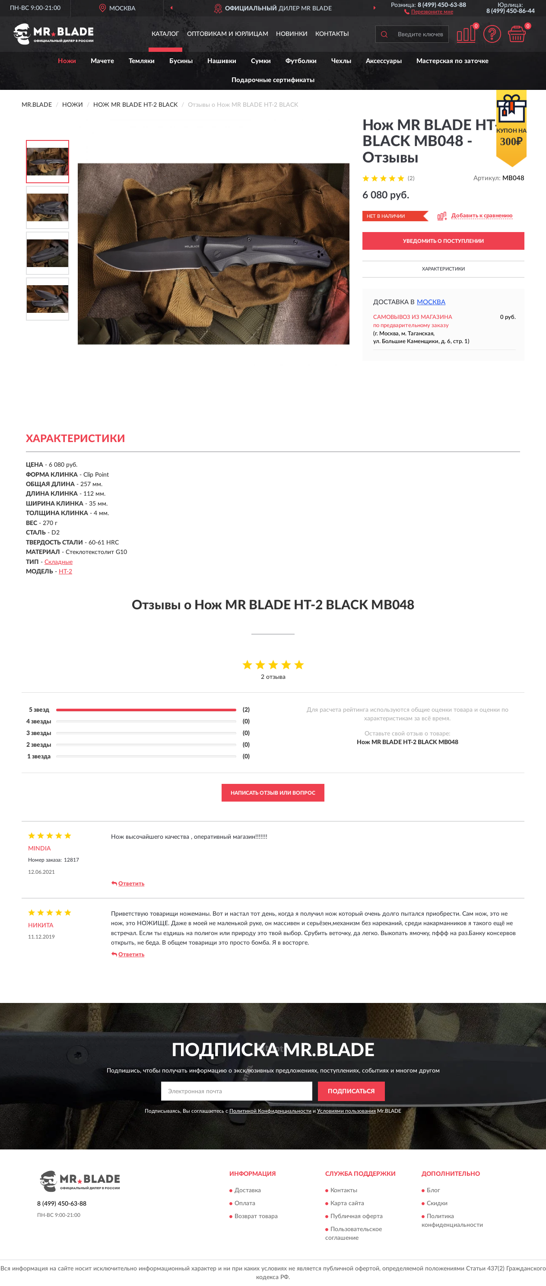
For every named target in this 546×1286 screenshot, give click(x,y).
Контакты (332, 34)
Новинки (292, 34)
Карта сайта (347, 1204)
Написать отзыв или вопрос (273, 793)
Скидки (437, 1204)
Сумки (261, 61)
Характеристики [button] (443, 269)
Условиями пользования (346, 1111)
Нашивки (221, 61)
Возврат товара (256, 1217)
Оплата (245, 1204)
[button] (428, 11)
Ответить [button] (127, 884)
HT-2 (65, 572)
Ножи (67, 61)
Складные (58, 562)
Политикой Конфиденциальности (270, 1111)
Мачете (102, 61)
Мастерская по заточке (452, 61)
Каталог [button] (165, 34)
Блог (433, 1191)
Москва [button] (431, 302)
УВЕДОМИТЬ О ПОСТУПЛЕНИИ (443, 241)
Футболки (301, 61)
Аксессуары (384, 61)
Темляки (142, 61)
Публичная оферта (356, 1217)
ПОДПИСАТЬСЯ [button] (351, 1092)
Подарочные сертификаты (273, 80)
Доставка (248, 1191)
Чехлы (341, 61)
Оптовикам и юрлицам (227, 34)
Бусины (181, 61)
